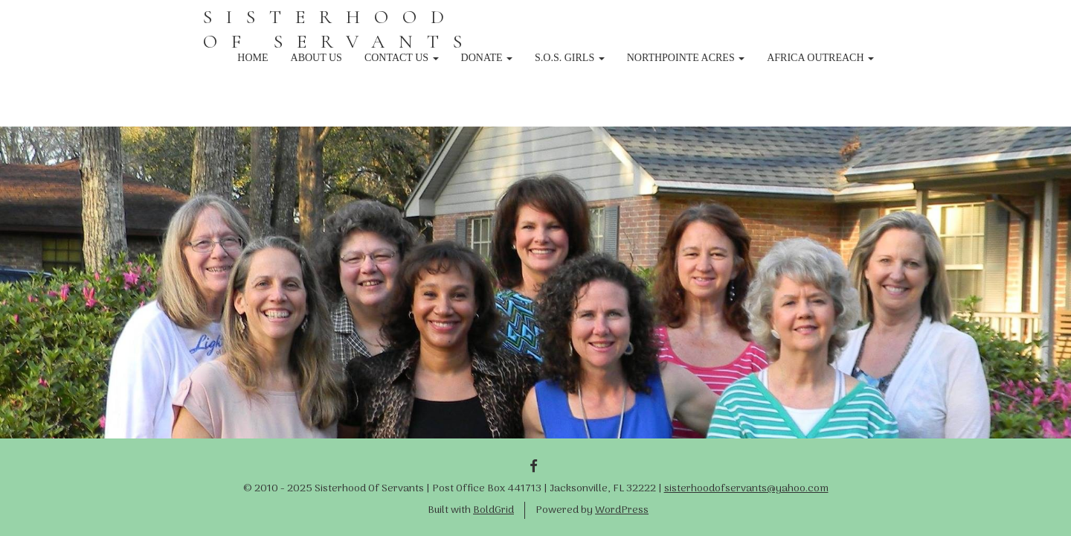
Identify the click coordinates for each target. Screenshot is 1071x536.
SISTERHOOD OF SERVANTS (339, 29)
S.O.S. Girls (570, 57)
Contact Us (401, 57)
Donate (487, 57)
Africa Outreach (820, 57)
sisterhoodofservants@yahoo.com (746, 488)
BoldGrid (493, 510)
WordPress (622, 510)
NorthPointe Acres (686, 57)
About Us (316, 57)
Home (252, 57)
